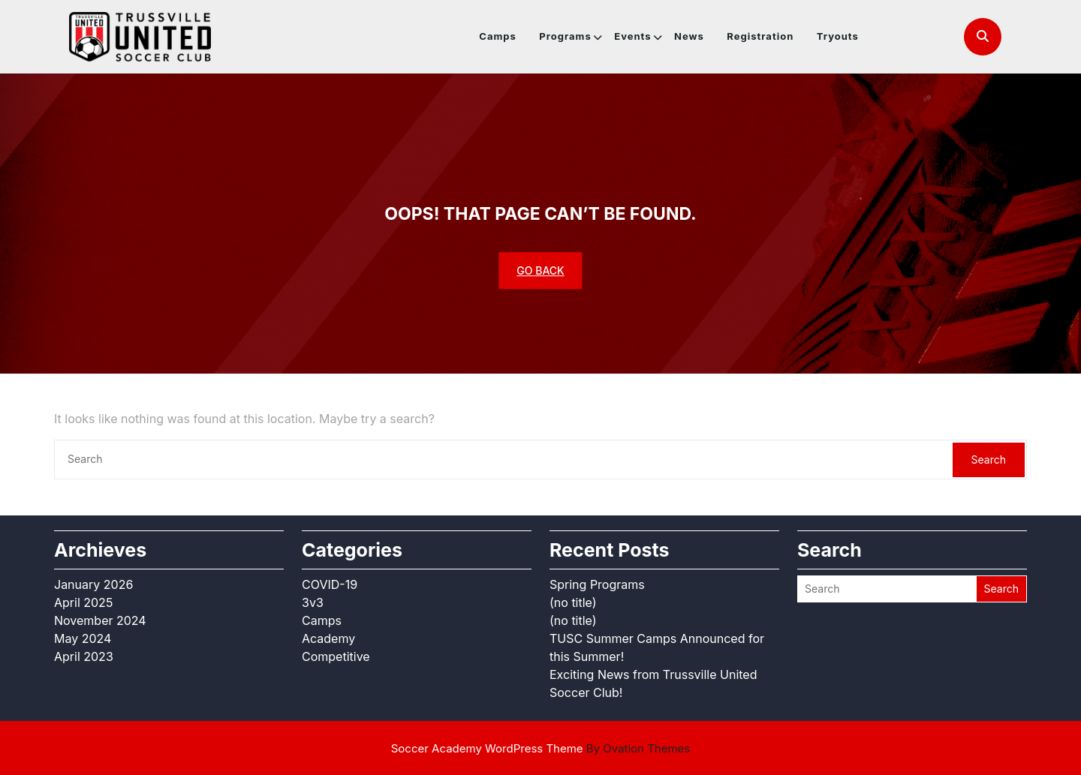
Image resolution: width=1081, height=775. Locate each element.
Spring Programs (597, 584)
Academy (328, 638)
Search (988, 459)
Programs (565, 36)
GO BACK (540, 270)
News (689, 36)
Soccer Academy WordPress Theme (541, 748)
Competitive (336, 656)
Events (632, 36)
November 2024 (100, 620)
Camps (497, 36)
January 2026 (93, 584)
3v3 (313, 602)
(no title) (573, 602)
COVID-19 (329, 584)
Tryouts (838, 36)
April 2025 (83, 602)
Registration (760, 36)
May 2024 (82, 638)
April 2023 (83, 656)
